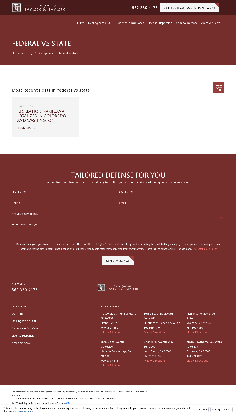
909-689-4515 (109, 360)
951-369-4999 (194, 327)
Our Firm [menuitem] (78, 23)
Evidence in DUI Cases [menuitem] (130, 23)
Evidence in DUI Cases (25, 328)
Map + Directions (112, 332)
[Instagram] (222, 289)
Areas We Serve (21, 343)
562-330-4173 (145, 7)
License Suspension (24, 335)
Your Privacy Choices (56, 403)
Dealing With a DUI (24, 321)
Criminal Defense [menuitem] (186, 23)
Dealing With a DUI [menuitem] (100, 23)
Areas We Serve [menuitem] (210, 23)
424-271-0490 (194, 356)
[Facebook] (214, 289)
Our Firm (17, 313)
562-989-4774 (152, 327)
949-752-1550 (109, 327)
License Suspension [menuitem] (160, 23)
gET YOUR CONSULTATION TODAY (191, 6)
